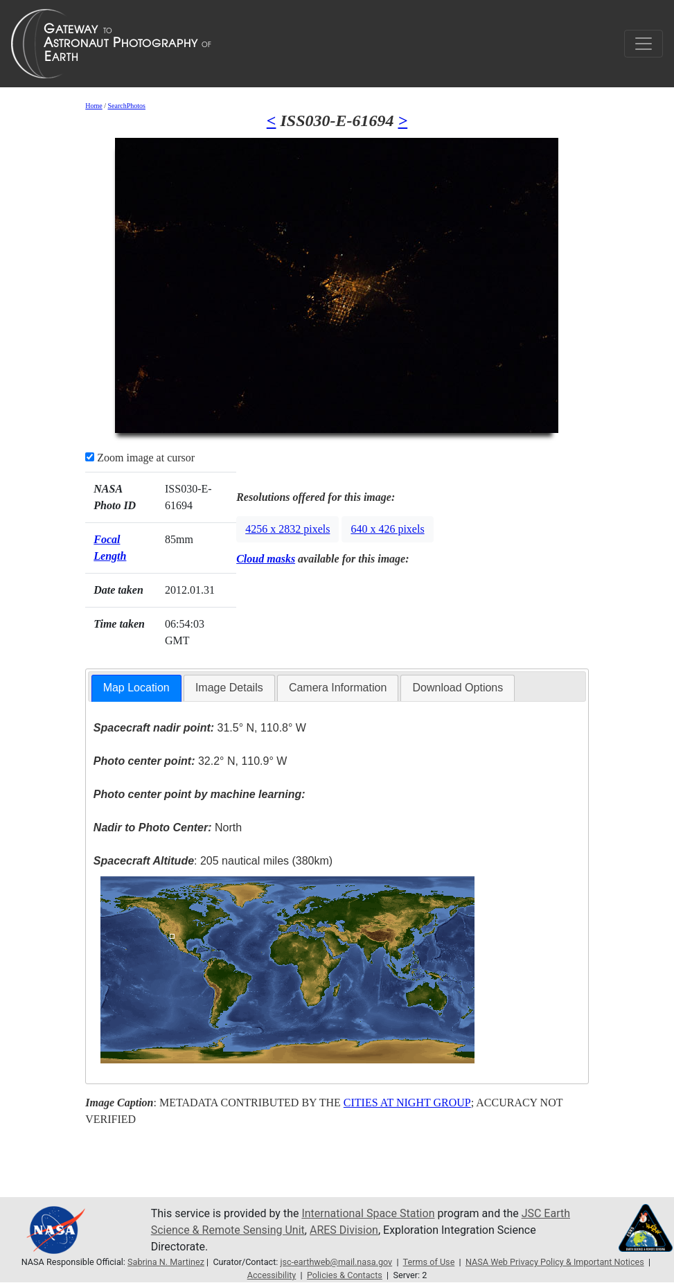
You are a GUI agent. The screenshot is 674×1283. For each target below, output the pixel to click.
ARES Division (344, 1230)
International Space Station (367, 1213)
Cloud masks (265, 559)
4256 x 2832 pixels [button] (287, 529)
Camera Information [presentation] (338, 687)
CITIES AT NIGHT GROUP (407, 1102)
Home (93, 105)
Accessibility (271, 1275)
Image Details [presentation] (229, 687)
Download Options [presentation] (457, 687)
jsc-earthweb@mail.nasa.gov (336, 1262)
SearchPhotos (126, 105)
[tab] (136, 688)
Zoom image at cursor (140, 457)
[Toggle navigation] (643, 43)
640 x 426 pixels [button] (387, 529)
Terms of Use (429, 1262)
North (168, 827)
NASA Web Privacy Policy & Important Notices (554, 1262)
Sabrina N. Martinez (165, 1262)
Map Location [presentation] (136, 687)
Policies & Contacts (344, 1275)
